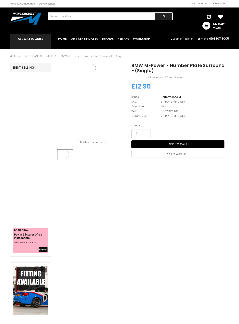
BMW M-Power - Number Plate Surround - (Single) (93, 56)
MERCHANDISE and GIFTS (40, 56)
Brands (108, 39)
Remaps (123, 39)
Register (188, 38)
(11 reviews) (155, 77)
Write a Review (174, 77)
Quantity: (137, 125)
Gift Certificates (84, 39)
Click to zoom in (91, 142)
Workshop (141, 39)
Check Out (219, 3)
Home (62, 39)
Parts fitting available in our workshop (32, 3)
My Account (198, 3)
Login (176, 38)
